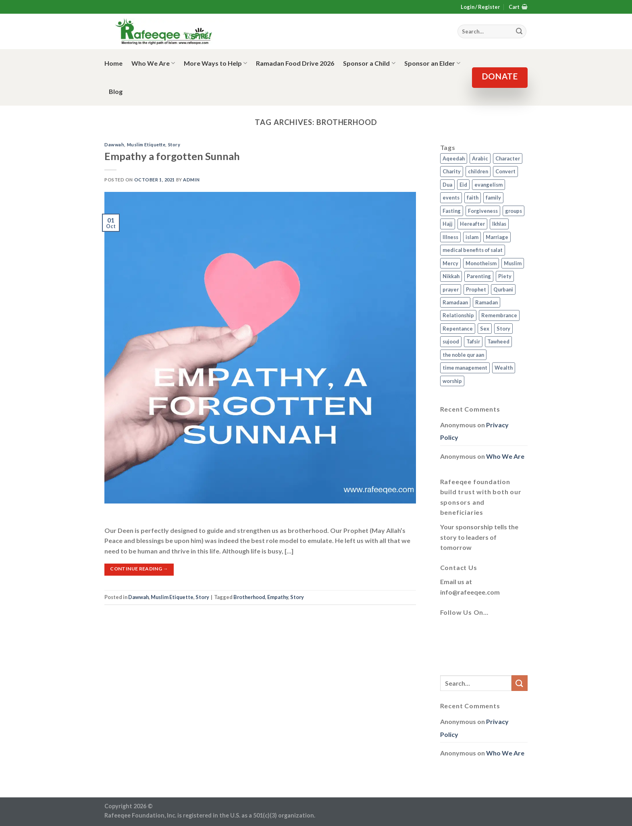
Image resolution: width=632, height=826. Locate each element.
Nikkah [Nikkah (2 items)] (451, 276)
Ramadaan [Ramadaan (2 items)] (455, 302)
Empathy (277, 597)
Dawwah (114, 144)
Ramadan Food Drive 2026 (295, 63)
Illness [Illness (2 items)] (450, 237)
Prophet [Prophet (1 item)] (476, 289)
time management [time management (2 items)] (465, 367)
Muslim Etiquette (146, 144)
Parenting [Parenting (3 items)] (479, 276)
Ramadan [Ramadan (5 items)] (486, 302)
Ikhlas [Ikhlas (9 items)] (499, 224)
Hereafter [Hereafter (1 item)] (472, 224)
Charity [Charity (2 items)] (452, 171)
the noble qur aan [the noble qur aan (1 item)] (463, 355)
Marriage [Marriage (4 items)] (497, 237)
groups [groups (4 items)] (513, 211)
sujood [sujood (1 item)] (451, 341)
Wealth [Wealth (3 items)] (504, 367)
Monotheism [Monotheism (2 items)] (481, 263)
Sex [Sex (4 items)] (484, 328)
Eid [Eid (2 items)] (463, 184)
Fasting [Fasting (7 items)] (452, 211)
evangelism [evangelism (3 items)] (488, 184)
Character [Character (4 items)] (507, 158)
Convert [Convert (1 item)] (505, 171)
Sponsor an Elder (432, 63)
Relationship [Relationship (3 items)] (458, 315)
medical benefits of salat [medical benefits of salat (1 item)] (473, 250)
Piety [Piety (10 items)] (504, 276)
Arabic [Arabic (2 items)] (480, 158)
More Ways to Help (215, 63)
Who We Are (153, 63)
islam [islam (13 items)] (472, 237)
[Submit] (519, 683)
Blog (116, 91)
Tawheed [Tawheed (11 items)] (498, 341)
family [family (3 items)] (493, 197)
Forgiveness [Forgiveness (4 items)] (483, 211)
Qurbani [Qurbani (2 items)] (503, 289)
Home (113, 63)
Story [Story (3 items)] (503, 328)
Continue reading (139, 568)
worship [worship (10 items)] (452, 381)
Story (174, 144)
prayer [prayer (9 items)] (451, 289)
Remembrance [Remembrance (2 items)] (499, 315)
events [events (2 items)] (451, 197)
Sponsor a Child (369, 63)
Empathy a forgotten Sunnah (172, 156)
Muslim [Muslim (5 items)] (513, 263)
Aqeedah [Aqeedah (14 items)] (454, 158)
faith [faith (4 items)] (472, 197)
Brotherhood (249, 597)
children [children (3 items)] (478, 171)
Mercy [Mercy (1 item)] (450, 263)
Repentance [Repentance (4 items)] (458, 328)
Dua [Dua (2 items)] (447, 184)
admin (191, 179)
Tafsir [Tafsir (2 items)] (473, 341)
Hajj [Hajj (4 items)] (448, 224)
